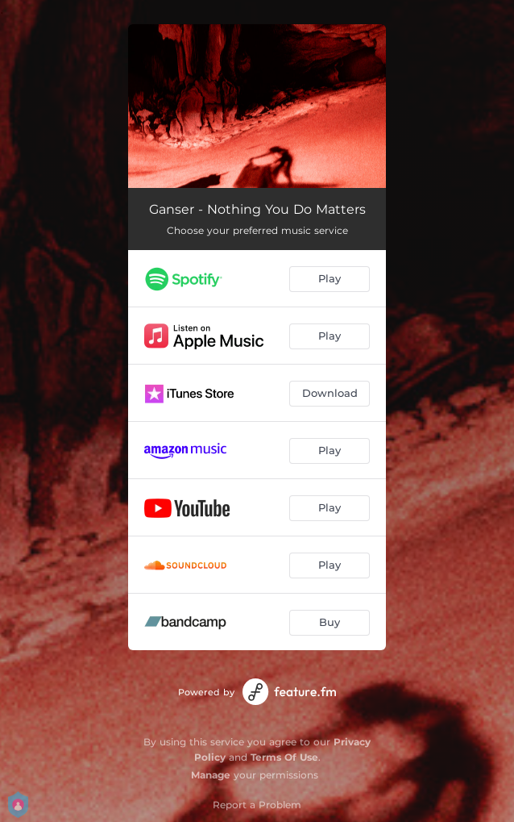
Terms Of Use (284, 757)
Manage (210, 775)
